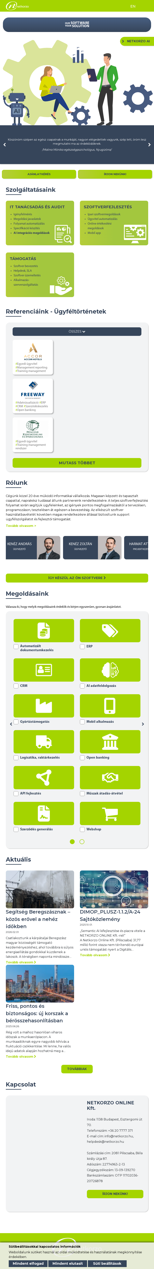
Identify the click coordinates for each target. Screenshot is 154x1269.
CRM (20, 406)
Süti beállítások (107, 1263)
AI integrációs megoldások (32, 233)
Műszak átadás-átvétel (105, 793)
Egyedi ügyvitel (27, 364)
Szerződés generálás (36, 829)
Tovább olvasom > (21, 526)
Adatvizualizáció (28, 402)
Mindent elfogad (28, 1263)
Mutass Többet (77, 463)
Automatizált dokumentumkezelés (37, 648)
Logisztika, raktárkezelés (40, 758)
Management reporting (32, 367)
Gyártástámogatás (34, 722)
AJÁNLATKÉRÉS (39, 174)
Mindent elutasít (68, 1263)
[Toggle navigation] (143, 6)
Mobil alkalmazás (100, 722)
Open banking (26, 410)
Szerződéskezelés (36, 406)
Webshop (94, 829)
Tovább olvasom (21, 962)
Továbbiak (77, 1069)
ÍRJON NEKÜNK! (115, 174)
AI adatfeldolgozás (101, 686)
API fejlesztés (30, 793)
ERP (43, 402)
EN (133, 6)
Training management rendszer (31, 446)
